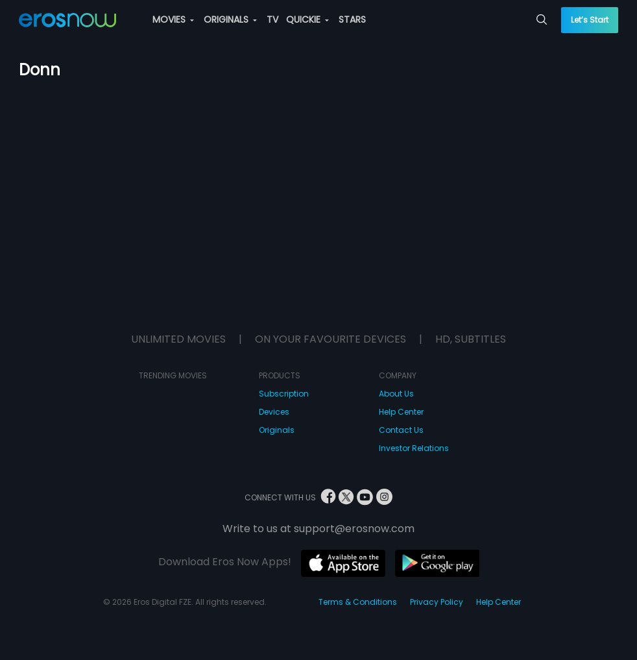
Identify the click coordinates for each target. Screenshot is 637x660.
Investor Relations (414, 448)
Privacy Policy (436, 601)
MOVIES (173, 19)
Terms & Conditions (357, 601)
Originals (276, 429)
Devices (274, 411)
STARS (352, 19)
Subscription (284, 393)
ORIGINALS (230, 19)
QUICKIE (307, 19)
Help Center (401, 411)
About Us (396, 393)
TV (272, 19)
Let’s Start (589, 19)
